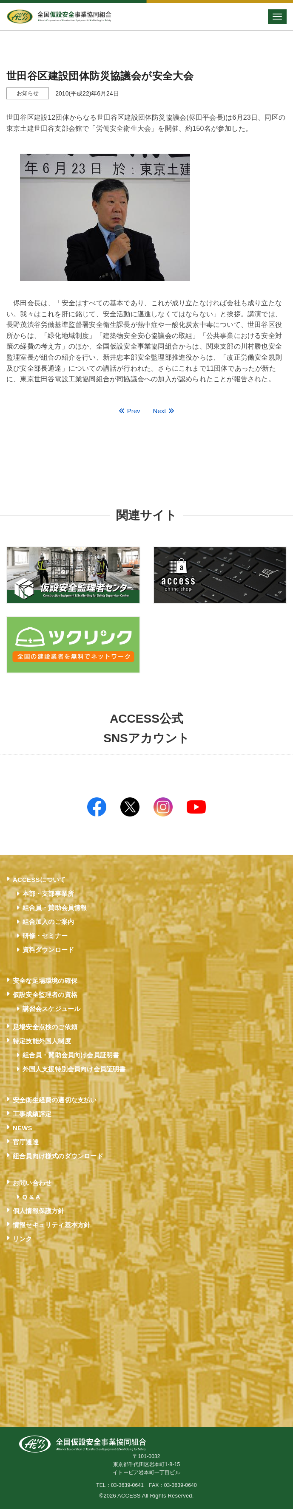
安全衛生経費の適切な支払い (55, 1100)
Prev (129, 410)
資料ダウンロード (48, 949)
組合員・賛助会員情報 (55, 907)
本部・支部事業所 (48, 893)
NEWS (22, 1128)
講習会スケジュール (52, 1008)
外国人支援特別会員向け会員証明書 (74, 1069)
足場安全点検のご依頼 (45, 1026)
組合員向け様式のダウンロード (58, 1156)
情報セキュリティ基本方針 (51, 1224)
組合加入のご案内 (48, 921)
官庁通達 (26, 1142)
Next (163, 410)
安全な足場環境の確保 (45, 980)
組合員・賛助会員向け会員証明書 (71, 1055)
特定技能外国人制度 (42, 1040)
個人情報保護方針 (39, 1210)
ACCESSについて (39, 879)
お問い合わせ (32, 1182)
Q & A (31, 1196)
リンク (22, 1238)
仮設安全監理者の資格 (45, 994)
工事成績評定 (32, 1114)
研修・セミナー (45, 935)
